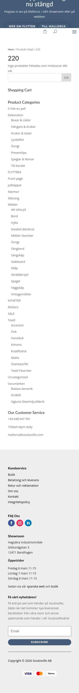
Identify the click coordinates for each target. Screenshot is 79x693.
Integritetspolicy (19, 502)
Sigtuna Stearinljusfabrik (28, 402)
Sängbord (17, 249)
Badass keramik (22, 389)
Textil (11, 320)
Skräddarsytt (20, 275)
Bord (14, 216)
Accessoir (17, 325)
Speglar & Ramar (22, 159)
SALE (11, 314)
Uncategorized (18, 377)
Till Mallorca (54, 26)
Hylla (14, 223)
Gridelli (16, 395)
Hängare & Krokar (23, 127)
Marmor (13, 192)
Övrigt (15, 146)
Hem (11, 49)
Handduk (17, 338)
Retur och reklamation (23, 486)
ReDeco (13, 307)
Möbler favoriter (22, 236)
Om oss (13, 491)
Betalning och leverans (23, 480)
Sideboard (18, 262)
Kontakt (13, 496)
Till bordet (18, 166)
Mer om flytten (22, 26)
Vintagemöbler (21, 294)
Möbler (13, 205)
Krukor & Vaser (21, 133)
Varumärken (16, 384)
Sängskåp (17, 255)
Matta (15, 358)
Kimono (16, 345)
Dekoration (15, 115)
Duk (14, 332)
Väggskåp (17, 288)
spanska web (36, 586)
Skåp (14, 268)
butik (54, 586)
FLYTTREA (14, 172)
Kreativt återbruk (23, 229)
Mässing (13, 198)
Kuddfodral (19, 351)
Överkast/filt (19, 364)
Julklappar (15, 185)
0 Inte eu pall (17, 109)
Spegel (15, 281)
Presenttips (19, 153)
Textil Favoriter (21, 371)
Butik (11, 475)
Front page (15, 179)
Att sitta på (18, 210)
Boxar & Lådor (21, 120)
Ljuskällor (17, 140)
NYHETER (14, 301)
